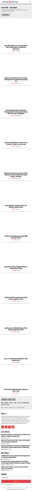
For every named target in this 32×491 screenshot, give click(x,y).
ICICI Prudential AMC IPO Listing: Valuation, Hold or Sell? (16, 390)
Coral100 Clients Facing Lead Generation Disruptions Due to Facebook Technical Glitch (15, 456)
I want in (16, 481)
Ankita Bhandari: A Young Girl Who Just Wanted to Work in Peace (16, 206)
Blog (14, 362)
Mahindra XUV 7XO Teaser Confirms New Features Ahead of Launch (16, 298)
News (13, 50)
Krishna (18, 239)
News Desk (18, 50)
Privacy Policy (15, 484)
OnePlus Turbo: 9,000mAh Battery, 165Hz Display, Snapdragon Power (16, 329)
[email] (16, 477)
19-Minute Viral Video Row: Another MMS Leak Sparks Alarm (16, 237)
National (14, 270)
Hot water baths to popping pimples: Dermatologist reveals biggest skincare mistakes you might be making (15, 462)
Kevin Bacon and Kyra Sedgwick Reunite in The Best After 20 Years (16, 267)
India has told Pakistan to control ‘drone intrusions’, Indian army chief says (16, 143)
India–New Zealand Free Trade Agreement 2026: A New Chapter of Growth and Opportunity (16, 47)
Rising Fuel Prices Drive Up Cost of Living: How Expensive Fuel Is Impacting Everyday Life (16, 79)
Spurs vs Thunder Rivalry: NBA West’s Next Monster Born (16, 359)
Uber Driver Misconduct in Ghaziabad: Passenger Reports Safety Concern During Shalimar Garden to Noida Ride (16, 111)
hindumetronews (17, 115)
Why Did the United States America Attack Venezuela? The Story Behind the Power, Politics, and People (16, 174)
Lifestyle (14, 239)
